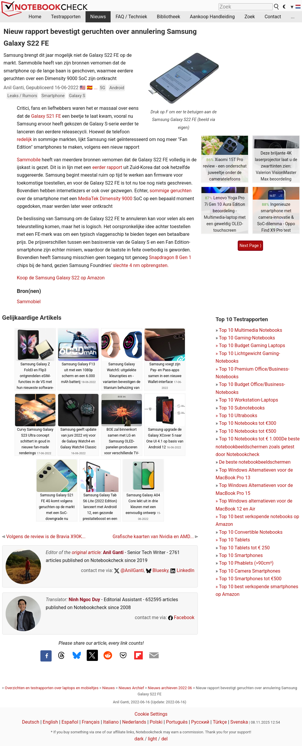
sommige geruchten (170, 190)
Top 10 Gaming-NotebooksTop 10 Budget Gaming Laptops (250, 345)
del (164, 739)
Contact (273, 16)
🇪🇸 (90, 87)
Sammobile (29, 160)
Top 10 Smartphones (241, 555)
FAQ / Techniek (131, 16)
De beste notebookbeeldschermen (254, 462)
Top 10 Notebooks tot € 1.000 (250, 439)
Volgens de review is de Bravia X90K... (44, 536)
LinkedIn (182, 570)
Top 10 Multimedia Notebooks (250, 330)
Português (177, 722)
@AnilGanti (129, 570)
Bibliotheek (168, 16)
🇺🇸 (83, 87)
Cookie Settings (151, 714)
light (152, 739)
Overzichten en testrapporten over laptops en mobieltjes (51, 688)
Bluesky (157, 570)
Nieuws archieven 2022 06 (170, 688)
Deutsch (30, 722)
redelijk (25, 139)
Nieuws (98, 16)
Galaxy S (77, 95)
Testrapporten (66, 16)
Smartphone (53, 95)
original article (86, 552)
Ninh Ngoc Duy (84, 599)
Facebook (181, 617)
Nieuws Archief (131, 688)
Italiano (111, 722)
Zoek (249, 16)
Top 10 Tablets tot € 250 (244, 548)
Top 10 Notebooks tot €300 (247, 423)
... (293, 16)
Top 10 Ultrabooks (238, 415)
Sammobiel (29, 301)
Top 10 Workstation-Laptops (248, 400)
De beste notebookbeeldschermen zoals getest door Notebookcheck (258, 446)
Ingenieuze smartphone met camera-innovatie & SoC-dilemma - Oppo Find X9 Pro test (276, 217)
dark (139, 739)
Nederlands (134, 722)
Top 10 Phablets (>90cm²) (246, 563)
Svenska (239, 722)
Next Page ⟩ (250, 245)
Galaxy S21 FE (46, 116)
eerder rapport (107, 167)
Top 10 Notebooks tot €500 (247, 431)
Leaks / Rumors (22, 95)
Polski (156, 722)
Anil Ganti (113, 552)
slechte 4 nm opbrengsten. (141, 265)
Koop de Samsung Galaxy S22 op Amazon (61, 278)
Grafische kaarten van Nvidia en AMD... (155, 536)
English (50, 722)
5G (102, 87)
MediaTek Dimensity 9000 (105, 198)
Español (69, 722)
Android (116, 87)
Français (91, 722)
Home (35, 16)
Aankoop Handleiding (212, 16)
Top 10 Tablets (234, 540)
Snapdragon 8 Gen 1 (170, 257)
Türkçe (220, 722)
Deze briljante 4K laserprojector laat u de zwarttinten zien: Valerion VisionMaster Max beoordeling (276, 166)
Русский (200, 722)
